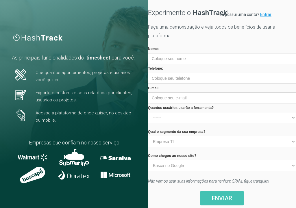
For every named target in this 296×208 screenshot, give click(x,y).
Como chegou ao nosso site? (172, 156)
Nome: (153, 49)
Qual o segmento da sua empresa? (177, 132)
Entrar (265, 14)
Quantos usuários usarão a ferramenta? (181, 108)
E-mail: (154, 88)
